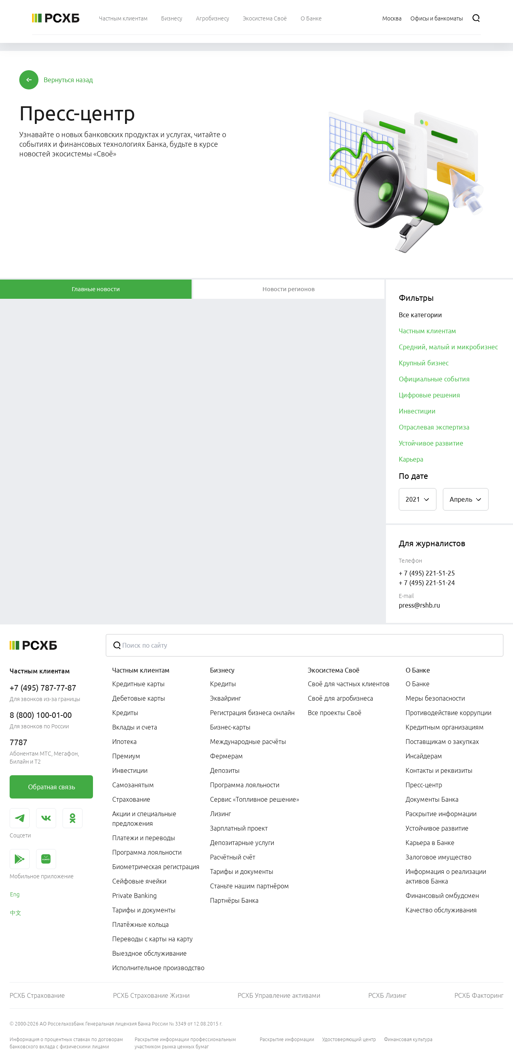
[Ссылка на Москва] (392, 18)
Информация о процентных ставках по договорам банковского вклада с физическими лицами (66, 1043)
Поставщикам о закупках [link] (442, 741)
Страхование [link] (131, 799)
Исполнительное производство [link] (158, 967)
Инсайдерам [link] (424, 756)
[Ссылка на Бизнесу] (171, 18)
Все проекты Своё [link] (335, 712)
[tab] (95, 289)
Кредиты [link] (125, 712)
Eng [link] (15, 894)
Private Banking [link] (134, 895)
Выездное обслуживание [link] (149, 953)
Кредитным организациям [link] (445, 727)
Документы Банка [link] (432, 799)
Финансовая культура (408, 1039)
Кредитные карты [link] (138, 683)
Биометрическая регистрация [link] (156, 866)
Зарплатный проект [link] (239, 828)
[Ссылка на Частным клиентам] (123, 18)
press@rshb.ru (419, 605)
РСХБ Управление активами (279, 995)
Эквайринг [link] (225, 698)
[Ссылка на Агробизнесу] (212, 18)
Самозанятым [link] (133, 784)
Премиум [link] (126, 756)
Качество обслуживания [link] (441, 910)
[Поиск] (476, 18)
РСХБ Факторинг (478, 995)
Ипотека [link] (124, 741)
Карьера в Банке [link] (430, 842)
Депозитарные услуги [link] (242, 842)
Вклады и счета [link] (134, 727)
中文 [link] (15, 913)
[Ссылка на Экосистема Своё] (265, 18)
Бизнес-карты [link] (230, 727)
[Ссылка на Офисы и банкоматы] (436, 18)
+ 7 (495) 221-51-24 (427, 582)
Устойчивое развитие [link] (437, 828)
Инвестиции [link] (129, 770)
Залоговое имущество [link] (438, 857)
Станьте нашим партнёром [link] (249, 886)
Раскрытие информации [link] (441, 813)
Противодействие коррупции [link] (448, 712)
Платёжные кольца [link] (140, 924)
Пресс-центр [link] (424, 784)
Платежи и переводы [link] (143, 837)
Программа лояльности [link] (147, 852)
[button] (68, 80)
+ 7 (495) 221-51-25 (427, 573)
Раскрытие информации (287, 1039)
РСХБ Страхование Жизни (151, 995)
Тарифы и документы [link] (144, 910)
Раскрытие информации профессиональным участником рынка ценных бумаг (185, 1043)
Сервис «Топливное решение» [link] (254, 799)
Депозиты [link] (225, 770)
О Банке (418, 670)
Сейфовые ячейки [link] (139, 881)
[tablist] (96, 289)
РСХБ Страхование (37, 995)
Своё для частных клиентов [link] (349, 683)
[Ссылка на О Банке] (311, 18)
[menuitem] (123, 18)
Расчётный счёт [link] (232, 857)
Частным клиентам (141, 670)
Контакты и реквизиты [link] (439, 770)
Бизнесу (222, 670)
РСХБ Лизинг (387, 995)
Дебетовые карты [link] (138, 698)
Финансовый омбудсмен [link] (442, 895)
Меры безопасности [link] (435, 698)
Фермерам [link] (226, 756)
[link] (51, 787)
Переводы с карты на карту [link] (152, 938)
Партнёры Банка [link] (234, 900)
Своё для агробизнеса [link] (340, 698)
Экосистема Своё (334, 670)
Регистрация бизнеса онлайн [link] (252, 712)
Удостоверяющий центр (349, 1039)
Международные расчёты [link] (248, 741)
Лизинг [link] (220, 813)
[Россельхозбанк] (55, 18)
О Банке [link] (418, 683)
